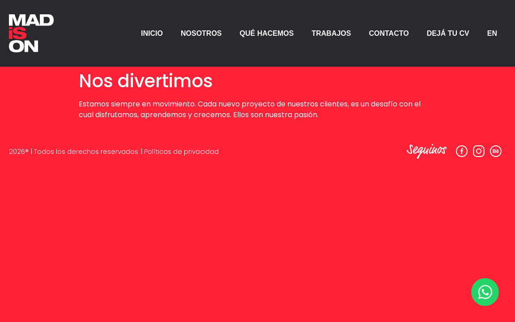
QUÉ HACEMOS (267, 33)
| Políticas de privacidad (179, 151)
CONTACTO (389, 33)
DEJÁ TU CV (448, 33)
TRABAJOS (331, 33)
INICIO (152, 33)
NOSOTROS (201, 33)
